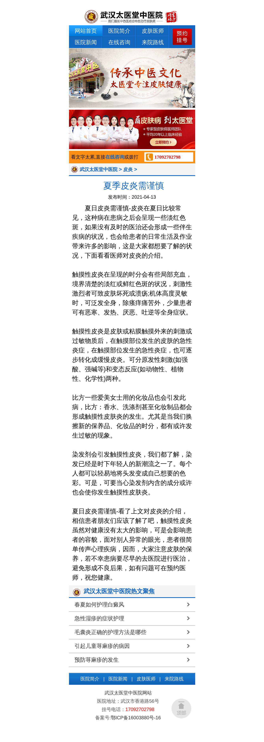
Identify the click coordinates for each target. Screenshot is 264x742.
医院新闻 (86, 42)
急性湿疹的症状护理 (99, 618)
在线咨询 (119, 42)
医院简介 (119, 31)
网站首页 (86, 31)
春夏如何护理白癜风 (99, 605)
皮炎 (128, 169)
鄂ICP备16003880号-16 (136, 717)
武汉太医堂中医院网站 (128, 692)
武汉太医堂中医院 (99, 169)
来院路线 (153, 42)
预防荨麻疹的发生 (97, 660)
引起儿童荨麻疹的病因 (102, 646)
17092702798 (168, 157)
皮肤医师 (153, 31)
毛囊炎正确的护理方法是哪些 (110, 632)
